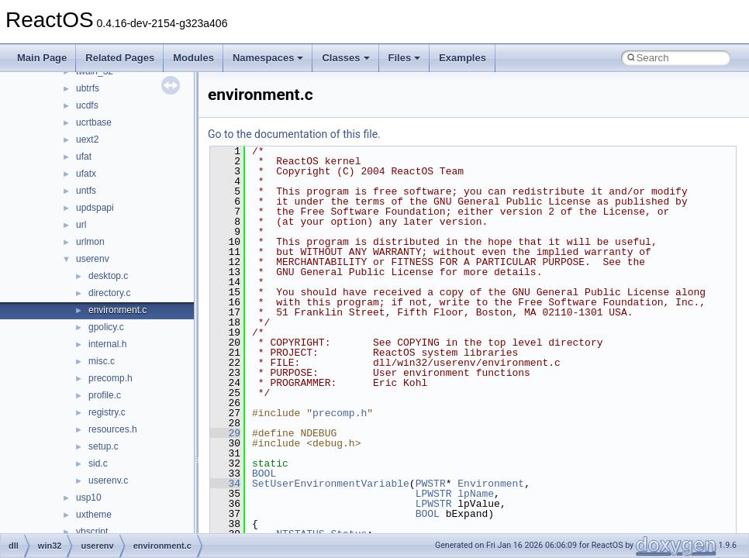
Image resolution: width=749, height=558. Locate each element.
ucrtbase (94, 122)
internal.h (107, 344)
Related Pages (119, 58)
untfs (86, 190)
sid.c (98, 463)
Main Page (42, 58)
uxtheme (94, 514)
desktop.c (108, 275)
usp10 (89, 497)
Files (404, 58)
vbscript (92, 531)
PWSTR (431, 484)
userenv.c (108, 480)
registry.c (107, 412)
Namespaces (268, 58)
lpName (475, 494)
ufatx (86, 173)
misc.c (101, 361)
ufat (83, 156)
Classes (345, 58)
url (81, 224)
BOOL (264, 473)
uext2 (87, 139)
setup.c (103, 446)
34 (225, 484)
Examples (462, 58)
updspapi (95, 207)
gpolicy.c (106, 327)
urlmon (90, 241)
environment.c (117, 310)
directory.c (109, 293)
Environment (490, 484)
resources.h (112, 429)
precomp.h (110, 378)
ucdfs (87, 105)
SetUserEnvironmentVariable (330, 484)
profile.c (104, 395)
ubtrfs (87, 88)
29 (225, 433)
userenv (92, 258)
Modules (193, 58)
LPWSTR (434, 494)
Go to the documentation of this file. (294, 134)
